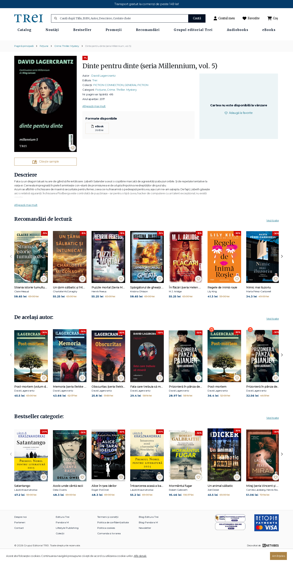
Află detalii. (140, 556)
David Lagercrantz (103, 87)
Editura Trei (62, 528)
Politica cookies (106, 539)
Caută (197, 18)
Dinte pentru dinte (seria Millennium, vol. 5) (108, 57)
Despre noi (20, 528)
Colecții (60, 545)
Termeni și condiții (107, 528)
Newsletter (145, 539)
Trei (94, 92)
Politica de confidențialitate (113, 534)
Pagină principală (24, 57)
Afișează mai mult (94, 118)
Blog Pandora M (148, 534)
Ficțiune (44, 57)
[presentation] (11, 268)
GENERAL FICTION (136, 96)
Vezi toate (272, 232)
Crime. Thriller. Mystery (66, 57)
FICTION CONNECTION (108, 96)
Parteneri (19, 534)
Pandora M (62, 534)
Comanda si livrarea (109, 545)
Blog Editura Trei (149, 528)
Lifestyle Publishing (67, 539)
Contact (19, 539)
